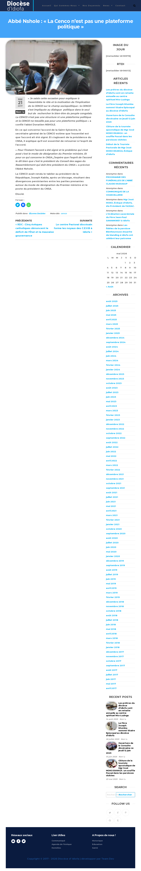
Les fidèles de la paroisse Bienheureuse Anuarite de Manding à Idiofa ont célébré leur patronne (119, 232)
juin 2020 (111, 547)
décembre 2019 (115, 560)
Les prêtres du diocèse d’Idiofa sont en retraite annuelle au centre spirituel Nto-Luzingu (120, 709)
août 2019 (111, 570)
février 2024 (113, 365)
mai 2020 (111, 551)
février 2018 (113, 642)
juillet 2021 (112, 497)
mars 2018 (112, 638)
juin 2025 (111, 310)
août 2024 (112, 346)
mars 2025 (112, 324)
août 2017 (111, 670)
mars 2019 (112, 592)
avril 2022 (111, 460)
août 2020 (112, 538)
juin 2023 (111, 397)
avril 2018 (111, 633)
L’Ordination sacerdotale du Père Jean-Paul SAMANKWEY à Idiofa (120, 217)
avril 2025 (111, 319)
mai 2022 (111, 456)
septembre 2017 (115, 665)
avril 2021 (111, 510)
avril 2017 (111, 688)
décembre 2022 (115, 424)
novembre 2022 (115, 428)
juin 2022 (111, 451)
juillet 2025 (112, 305)
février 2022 (113, 469)
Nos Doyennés (91, 5)
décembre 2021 (115, 474)
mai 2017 (111, 683)
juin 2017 (111, 679)
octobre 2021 (113, 483)
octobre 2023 (114, 383)
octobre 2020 (114, 529)
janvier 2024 (113, 369)
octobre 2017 (113, 661)
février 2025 (113, 328)
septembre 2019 (115, 565)
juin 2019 (111, 579)
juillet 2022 (112, 447)
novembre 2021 (115, 479)
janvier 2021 (112, 524)
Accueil (46, 5)
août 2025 (111, 301)
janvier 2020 (113, 556)
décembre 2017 (115, 652)
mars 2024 (112, 360)
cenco (64, 213)
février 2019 (113, 597)
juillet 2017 (112, 674)
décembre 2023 (115, 374)
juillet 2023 (112, 392)
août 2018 (111, 615)
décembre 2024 (115, 337)
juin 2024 (111, 356)
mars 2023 (112, 410)
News (106, 5)
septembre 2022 (115, 438)
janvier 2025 (113, 333)
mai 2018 (111, 629)
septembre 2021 (115, 488)
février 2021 (113, 519)
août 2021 (111, 492)
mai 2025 (111, 315)
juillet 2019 (112, 574)
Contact (120, 5)
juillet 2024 (112, 351)
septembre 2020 (115, 533)
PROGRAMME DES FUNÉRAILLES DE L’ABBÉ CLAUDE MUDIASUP (119, 180)
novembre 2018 (115, 606)
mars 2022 (112, 465)
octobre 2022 (114, 433)
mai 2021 (111, 506)
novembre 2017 (115, 656)
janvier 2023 (113, 419)
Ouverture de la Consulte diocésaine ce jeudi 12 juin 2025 (120, 118)
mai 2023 (111, 401)
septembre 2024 (116, 342)
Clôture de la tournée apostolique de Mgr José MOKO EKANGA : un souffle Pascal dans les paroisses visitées (120, 133)
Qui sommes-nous (65, 5)
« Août (109, 286)
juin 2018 (111, 624)
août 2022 (112, 442)
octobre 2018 (113, 611)
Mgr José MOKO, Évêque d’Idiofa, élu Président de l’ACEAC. (120, 202)
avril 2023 (111, 406)
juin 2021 (111, 501)
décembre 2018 (115, 601)
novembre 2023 (115, 378)
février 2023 (113, 415)
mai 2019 (111, 583)
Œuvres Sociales (37, 213)
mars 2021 (112, 515)
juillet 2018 (112, 620)
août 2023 (112, 387)
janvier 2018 (113, 647)
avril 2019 (111, 588)
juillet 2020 (112, 542)
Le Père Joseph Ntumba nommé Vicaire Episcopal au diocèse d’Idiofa (120, 107)
